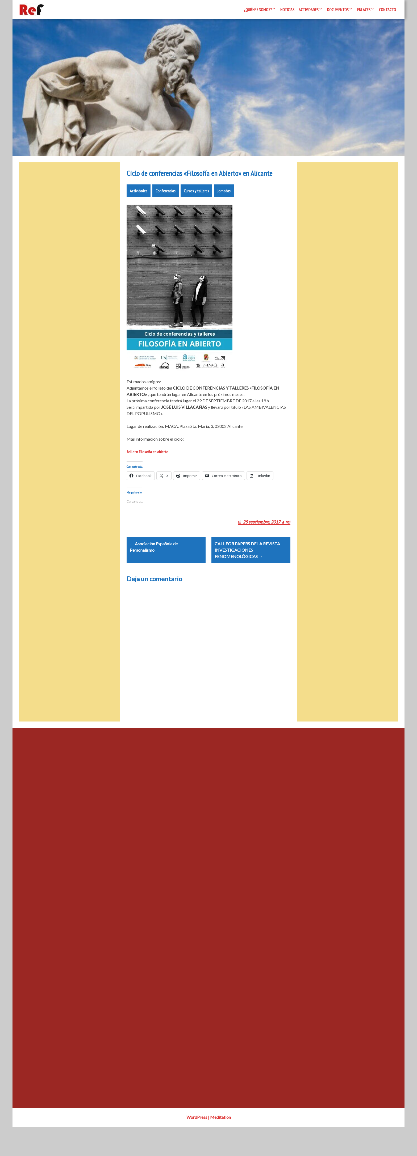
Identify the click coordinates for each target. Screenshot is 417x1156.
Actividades (309, 9)
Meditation (220, 1146)
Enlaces (363, 9)
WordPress (196, 1146)
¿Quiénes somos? (258, 9)
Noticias (287, 9)
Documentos (338, 9)
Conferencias (166, 206)
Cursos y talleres (196, 206)
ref (287, 544)
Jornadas (224, 206)
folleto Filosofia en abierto (147, 467)
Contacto (387, 9)
